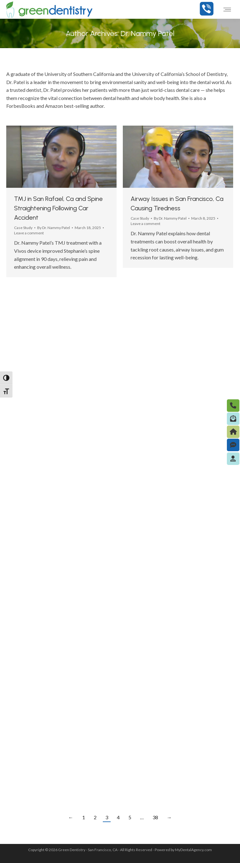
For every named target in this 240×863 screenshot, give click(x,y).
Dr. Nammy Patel (147, 33)
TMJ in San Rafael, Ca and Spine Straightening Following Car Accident (58, 208)
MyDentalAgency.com (193, 849)
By (53, 227)
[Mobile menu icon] (227, 9)
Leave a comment (29, 233)
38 (155, 817)
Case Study (23, 227)
